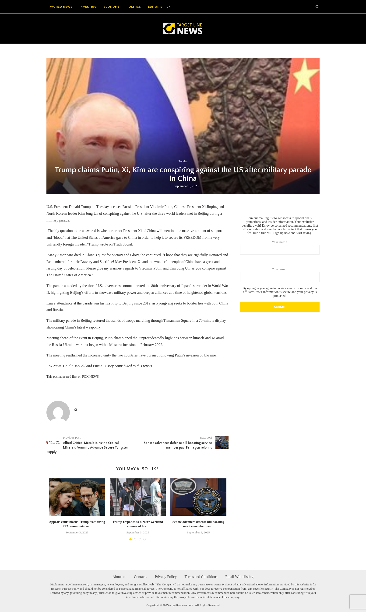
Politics (134, 7)
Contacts (140, 576)
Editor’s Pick (159, 7)
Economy (112, 7)
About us (119, 576)
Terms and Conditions (200, 576)
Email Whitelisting (239, 576)
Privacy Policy (166, 576)
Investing (88, 7)
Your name (280, 248)
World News (61, 7)
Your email (280, 275)
